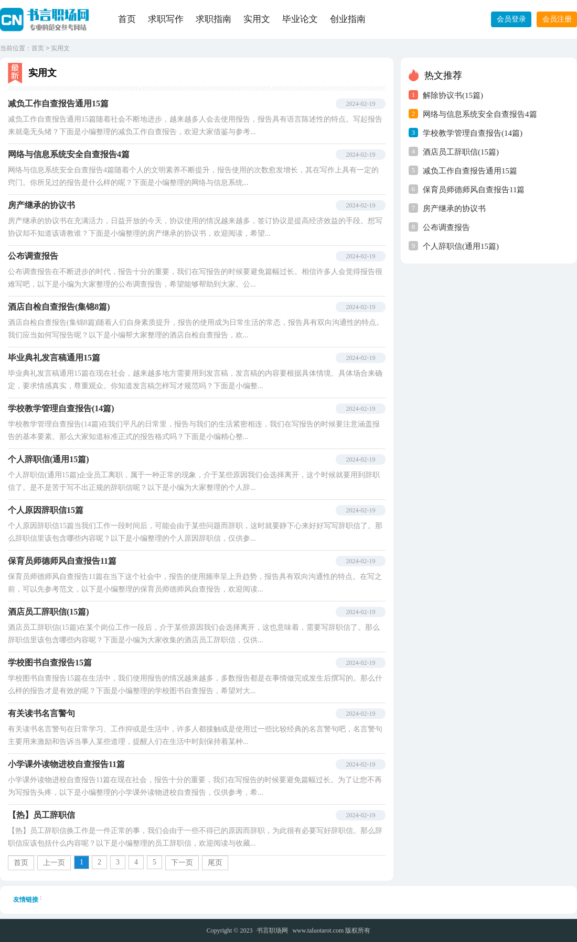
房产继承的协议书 (454, 208)
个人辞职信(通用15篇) (461, 246)
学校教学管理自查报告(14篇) (472, 133)
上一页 (54, 863)
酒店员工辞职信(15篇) (461, 152)
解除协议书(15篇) (453, 95)
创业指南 (348, 19)
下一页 (182, 863)
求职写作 (166, 19)
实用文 (256, 19)
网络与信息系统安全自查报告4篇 (480, 114)
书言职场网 (272, 930)
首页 (127, 19)
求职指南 (213, 19)
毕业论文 (300, 19)
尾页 (215, 863)
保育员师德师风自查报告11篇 (474, 189)
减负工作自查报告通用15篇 (470, 171)
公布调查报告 (446, 227)
